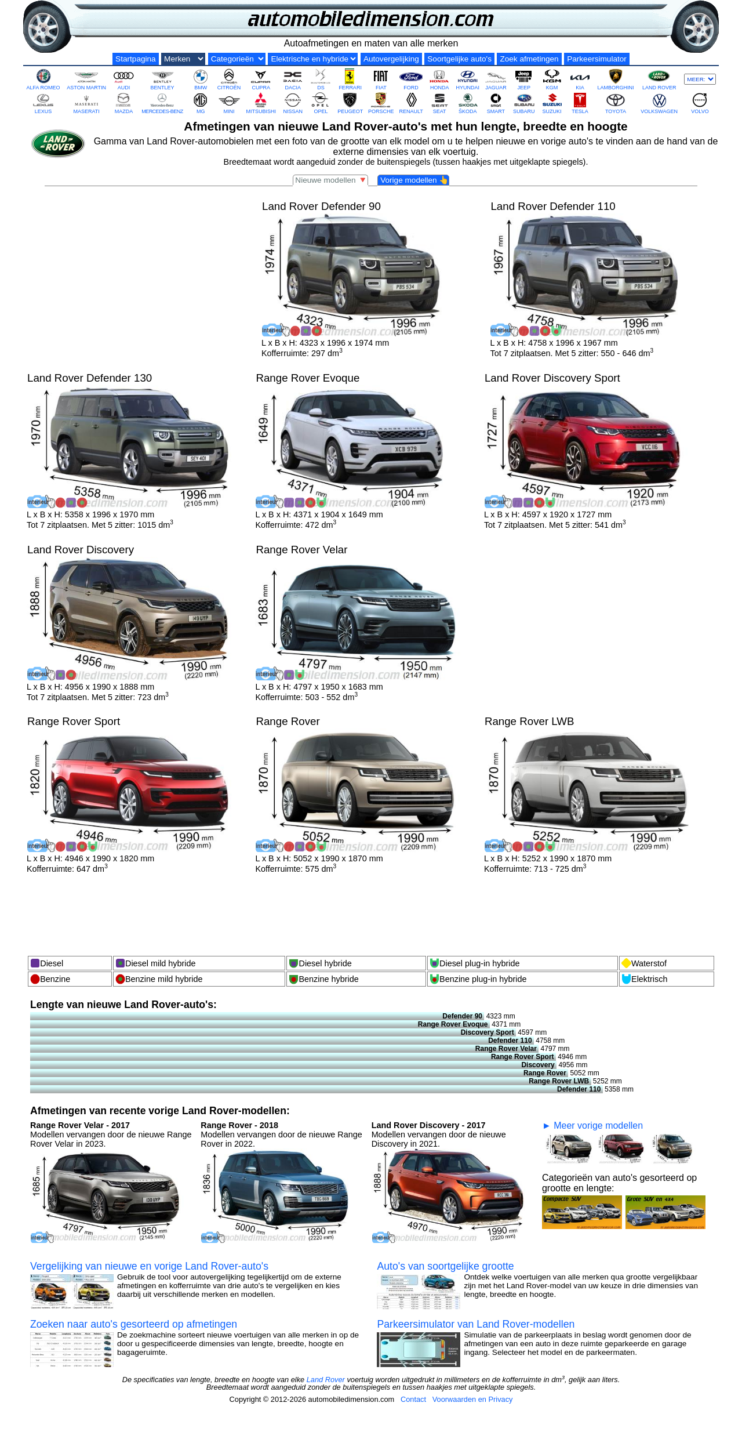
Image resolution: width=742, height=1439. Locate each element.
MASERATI (87, 103)
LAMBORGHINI (615, 79)
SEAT (439, 103)
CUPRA (260, 79)
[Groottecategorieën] (236, 59)
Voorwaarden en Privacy (472, 1399)
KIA (579, 79)
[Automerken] (183, 59)
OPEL (320, 103)
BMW (200, 79)
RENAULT (411, 103)
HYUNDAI (468, 79)
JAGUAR (495, 79)
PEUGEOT (350, 103)
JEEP (524, 79)
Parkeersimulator (597, 59)
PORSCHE (381, 103)
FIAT (380, 79)
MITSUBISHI (261, 103)
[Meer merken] (699, 79)
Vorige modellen (414, 180)
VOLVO (699, 103)
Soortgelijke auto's (459, 59)
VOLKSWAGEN (659, 103)
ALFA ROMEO (43, 79)
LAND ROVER (659, 79)
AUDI (123, 79)
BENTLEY (162, 79)
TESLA (579, 103)
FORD (411, 79)
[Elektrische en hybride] (313, 59)
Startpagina (135, 59)
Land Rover (326, 1379)
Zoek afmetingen (529, 59)
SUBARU (524, 103)
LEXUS (43, 103)
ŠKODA (467, 103)
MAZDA (123, 103)
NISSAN (292, 103)
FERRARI (350, 79)
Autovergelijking (391, 59)
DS (320, 79)
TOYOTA (615, 103)
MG (200, 103)
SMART (495, 103)
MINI (229, 103)
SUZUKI (551, 103)
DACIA (292, 79)
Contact (413, 1399)
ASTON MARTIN (86, 79)
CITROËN (229, 79)
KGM (551, 79)
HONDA (439, 79)
